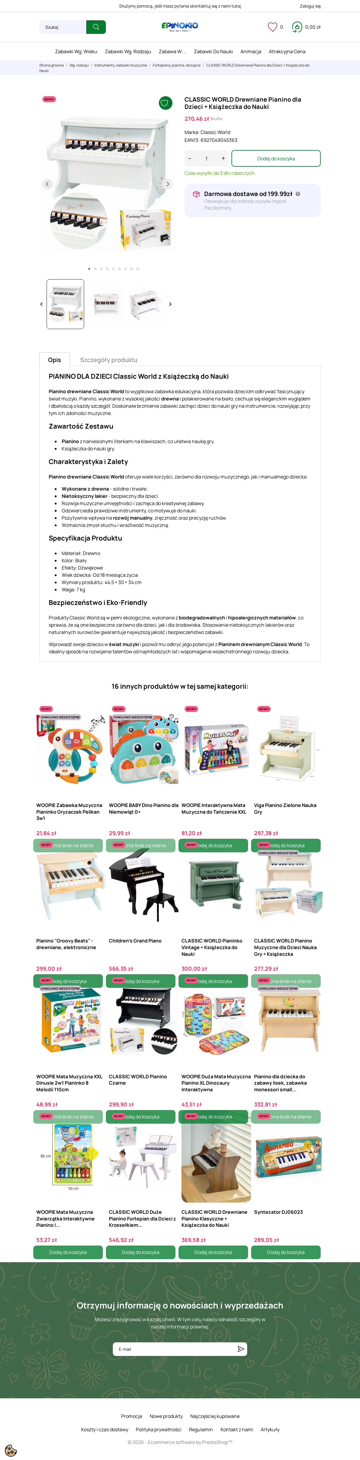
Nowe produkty (166, 1416)
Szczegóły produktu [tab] (108, 360)
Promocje (131, 1416)
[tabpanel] (107, 184)
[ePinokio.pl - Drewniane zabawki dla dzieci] (180, 27)
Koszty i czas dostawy (104, 1429)
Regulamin (201, 1429)
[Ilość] (206, 158)
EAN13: (192, 140)
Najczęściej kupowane (215, 1416)
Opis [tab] (54, 360)
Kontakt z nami (237, 1429)
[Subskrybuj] (241, 1349)
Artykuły (270, 1429)
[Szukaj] (62, 27)
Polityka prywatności (159, 1429)
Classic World (215, 132)
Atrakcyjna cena (287, 51)
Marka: (192, 132)
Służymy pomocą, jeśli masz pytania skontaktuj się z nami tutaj (180, 6)
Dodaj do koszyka (276, 158)
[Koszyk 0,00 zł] (306, 27)
